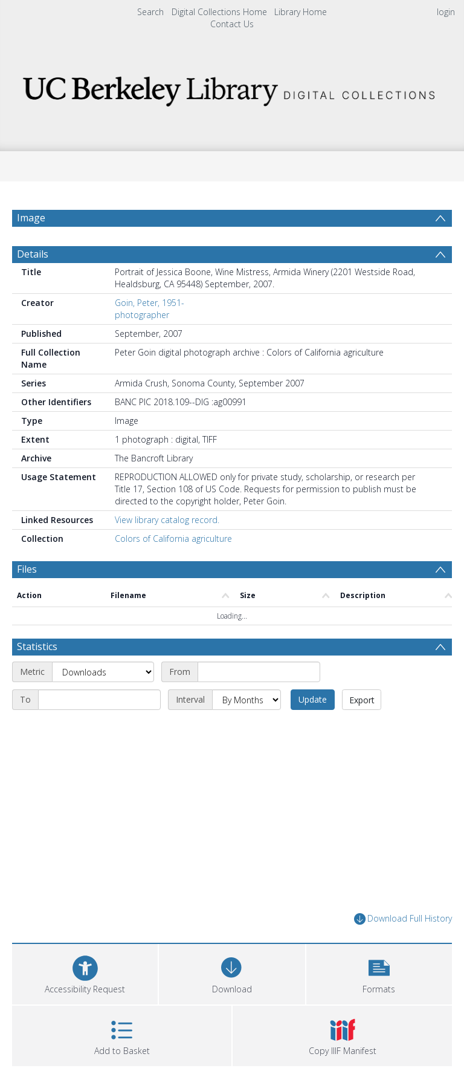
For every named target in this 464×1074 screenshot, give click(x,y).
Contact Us (232, 24)
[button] (379, 972)
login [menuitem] (446, 12)
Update (312, 699)
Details (32, 254)
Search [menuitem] (150, 12)
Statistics (37, 646)
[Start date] (259, 672)
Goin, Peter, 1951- (149, 302)
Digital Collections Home (219, 12)
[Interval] (246, 699)
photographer (142, 315)
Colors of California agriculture (173, 538)
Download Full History (403, 919)
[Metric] (103, 672)
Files (27, 569)
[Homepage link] (231, 88)
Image (31, 217)
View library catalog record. (167, 520)
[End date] (99, 699)
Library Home (300, 12)
